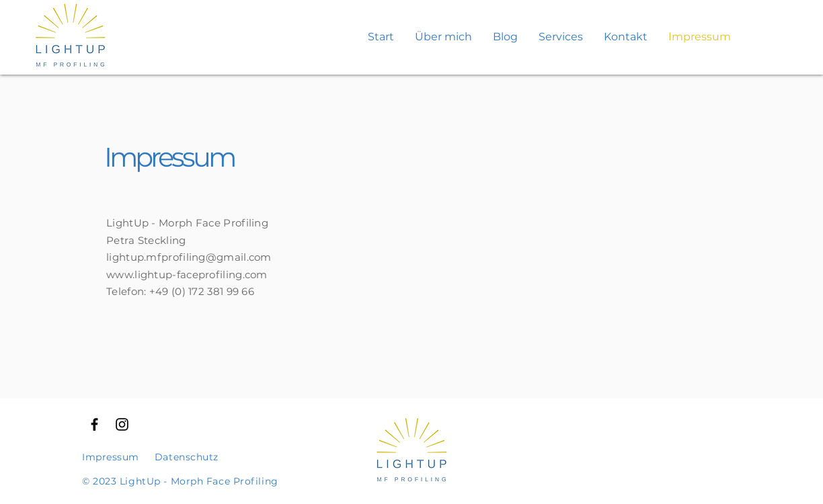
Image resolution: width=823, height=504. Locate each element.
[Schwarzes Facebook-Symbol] (94, 424)
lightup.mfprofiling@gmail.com (189, 257)
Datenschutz (187, 457)
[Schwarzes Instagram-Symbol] (122, 424)
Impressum (110, 457)
